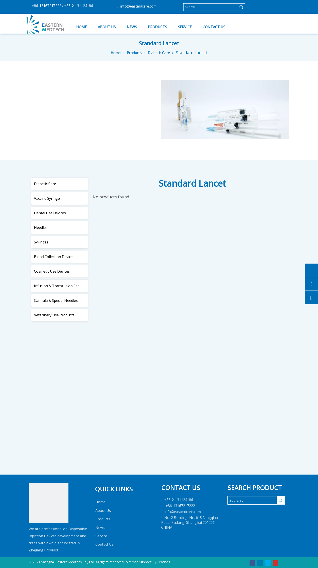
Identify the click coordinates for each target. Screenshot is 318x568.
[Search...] (211, 7)
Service (101, 536)
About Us (103, 510)
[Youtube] (275, 563)
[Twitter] (268, 563)
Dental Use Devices (50, 213)
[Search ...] (252, 500)
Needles (40, 227)
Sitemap (132, 562)
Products (102, 519)
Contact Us (104, 544)
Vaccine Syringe (47, 198)
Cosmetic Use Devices (52, 271)
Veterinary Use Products (54, 315)
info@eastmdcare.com (138, 6)
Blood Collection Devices (54, 256)
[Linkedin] (260, 563)
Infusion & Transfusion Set (56, 285)
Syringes (41, 242)
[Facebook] (252, 563)
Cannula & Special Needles (56, 300)
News (100, 527)
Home (100, 502)
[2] (225, 118)
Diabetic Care (45, 183)
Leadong (163, 562)
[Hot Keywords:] (241, 7)
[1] (48, 503)
